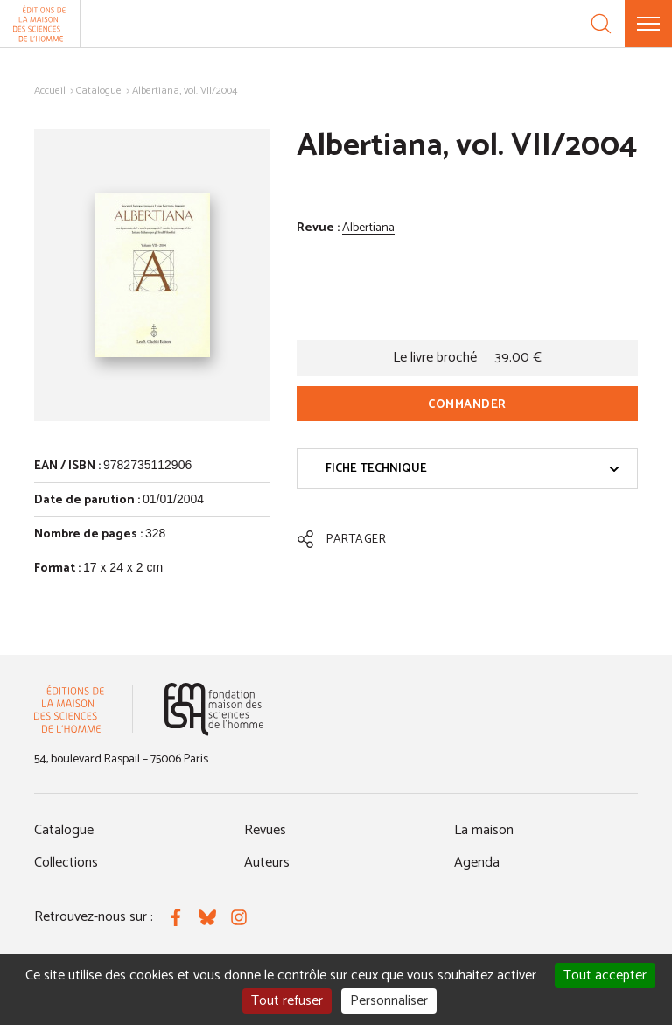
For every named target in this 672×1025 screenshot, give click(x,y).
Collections (66, 862)
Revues (265, 830)
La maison (484, 830)
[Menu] (648, 23)
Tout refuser (287, 1001)
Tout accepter (605, 975)
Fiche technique (473, 469)
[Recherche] (601, 23)
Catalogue (99, 90)
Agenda (477, 862)
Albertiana (368, 228)
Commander (467, 405)
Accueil (50, 90)
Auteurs (267, 862)
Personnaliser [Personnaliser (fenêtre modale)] (389, 1001)
